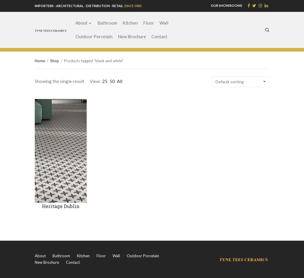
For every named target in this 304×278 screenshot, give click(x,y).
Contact (159, 36)
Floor (148, 22)
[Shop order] (240, 81)
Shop (54, 60)
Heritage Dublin (61, 206)
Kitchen (130, 22)
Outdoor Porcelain (94, 36)
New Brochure (132, 36)
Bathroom (107, 22)
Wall (163, 22)
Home (40, 60)
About (81, 22)
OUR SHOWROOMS (226, 5)
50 (112, 81)
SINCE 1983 (132, 6)
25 (104, 81)
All (119, 81)
